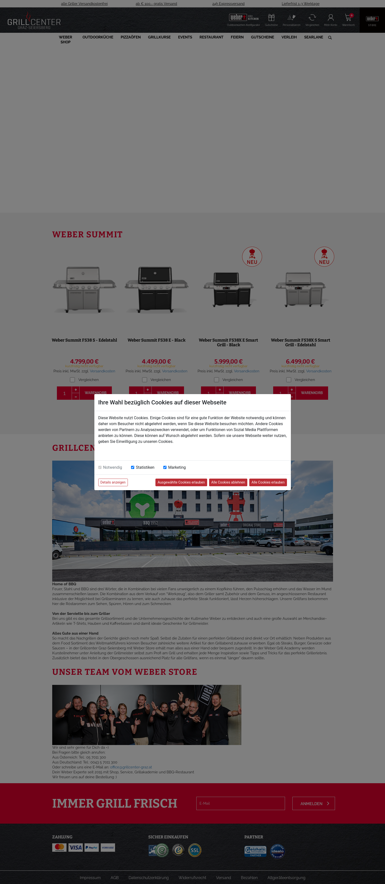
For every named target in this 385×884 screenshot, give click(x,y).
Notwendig (112, 467)
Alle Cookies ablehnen (228, 482)
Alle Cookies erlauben (268, 482)
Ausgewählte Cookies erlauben (181, 482)
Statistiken (145, 467)
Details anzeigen (113, 482)
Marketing (177, 467)
